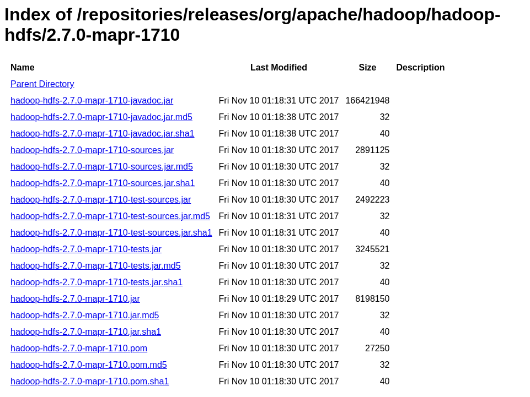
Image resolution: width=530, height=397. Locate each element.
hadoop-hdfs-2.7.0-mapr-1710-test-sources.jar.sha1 (111, 232)
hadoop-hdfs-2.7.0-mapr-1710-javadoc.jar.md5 (101, 117)
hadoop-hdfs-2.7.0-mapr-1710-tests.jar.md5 (95, 265)
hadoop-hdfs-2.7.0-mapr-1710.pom (78, 348)
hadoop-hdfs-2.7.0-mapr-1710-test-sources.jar (100, 199)
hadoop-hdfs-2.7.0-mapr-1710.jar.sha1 (85, 331)
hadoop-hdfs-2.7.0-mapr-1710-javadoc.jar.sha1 (102, 133)
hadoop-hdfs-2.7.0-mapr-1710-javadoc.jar (91, 100)
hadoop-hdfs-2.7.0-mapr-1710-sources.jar (92, 150)
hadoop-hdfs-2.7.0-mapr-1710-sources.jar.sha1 (102, 183)
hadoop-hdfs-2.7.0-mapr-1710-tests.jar (86, 249)
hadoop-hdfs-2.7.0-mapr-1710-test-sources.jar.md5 (110, 216)
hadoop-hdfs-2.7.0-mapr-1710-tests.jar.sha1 (96, 282)
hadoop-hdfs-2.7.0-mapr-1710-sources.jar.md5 (101, 166)
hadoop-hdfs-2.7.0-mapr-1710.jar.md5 (84, 315)
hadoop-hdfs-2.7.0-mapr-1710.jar (75, 298)
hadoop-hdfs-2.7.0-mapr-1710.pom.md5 (88, 364)
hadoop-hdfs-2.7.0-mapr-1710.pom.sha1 (89, 381)
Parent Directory (42, 84)
